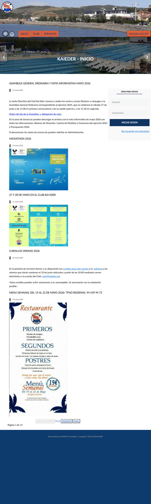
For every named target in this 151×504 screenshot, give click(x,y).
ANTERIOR (49, 421)
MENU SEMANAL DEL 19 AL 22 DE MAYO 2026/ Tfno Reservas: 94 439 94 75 (55, 292)
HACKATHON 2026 (20, 138)
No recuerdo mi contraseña (135, 131)
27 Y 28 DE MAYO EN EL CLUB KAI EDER (32, 195)
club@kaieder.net (51, 276)
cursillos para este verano (76, 268)
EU (11, 33)
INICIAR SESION (130, 122)
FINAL (76, 421)
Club (36, 33)
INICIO (39, 421)
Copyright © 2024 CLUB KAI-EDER (90, 437)
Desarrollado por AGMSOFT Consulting (62, 437)
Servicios (50, 33)
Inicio (24, 33)
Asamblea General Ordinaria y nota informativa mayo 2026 (49, 83)
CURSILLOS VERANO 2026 (24, 251)
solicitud (98, 268)
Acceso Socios (138, 33)
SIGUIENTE (66, 421)
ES (5, 33)
